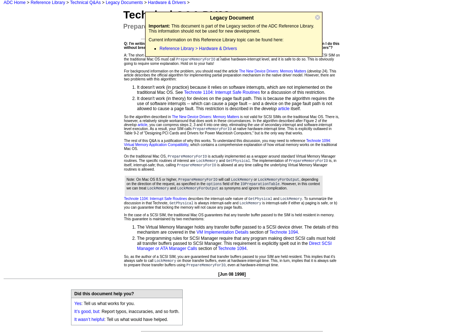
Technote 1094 (283, 232)
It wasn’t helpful (89, 319)
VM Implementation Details (222, 232)
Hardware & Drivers (167, 2)
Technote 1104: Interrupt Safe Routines (222, 92)
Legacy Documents (124, 2)
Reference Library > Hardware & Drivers (198, 48)
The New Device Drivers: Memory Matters (272, 71)
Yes (78, 303)
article (284, 108)
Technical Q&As (85, 2)
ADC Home (15, 2)
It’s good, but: (87, 311)
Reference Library (47, 2)
